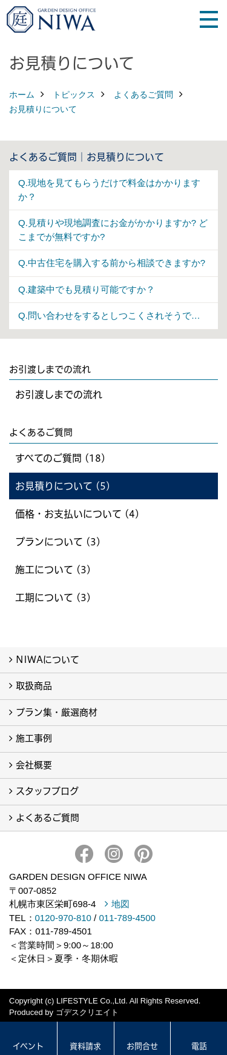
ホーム (22, 94)
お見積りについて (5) (63, 486)
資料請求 (85, 1046)
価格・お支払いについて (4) (77, 514)
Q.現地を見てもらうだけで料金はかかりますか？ (109, 190)
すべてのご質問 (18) (60, 458)
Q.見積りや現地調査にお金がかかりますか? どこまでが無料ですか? (113, 230)
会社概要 (34, 765)
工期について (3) (53, 597)
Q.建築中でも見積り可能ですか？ (86, 289)
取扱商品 (34, 685)
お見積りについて (43, 109)
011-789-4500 (127, 918)
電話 (199, 1046)
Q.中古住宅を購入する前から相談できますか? (111, 263)
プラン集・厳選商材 (56, 712)
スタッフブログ (47, 791)
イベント (28, 1046)
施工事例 (34, 738)
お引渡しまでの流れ (58, 394)
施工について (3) (53, 570)
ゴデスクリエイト (87, 1012)
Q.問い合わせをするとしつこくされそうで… (109, 315)
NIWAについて (47, 659)
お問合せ (142, 1046)
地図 (120, 904)
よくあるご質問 (143, 94)
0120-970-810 (63, 918)
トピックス (74, 94)
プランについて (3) (58, 542)
